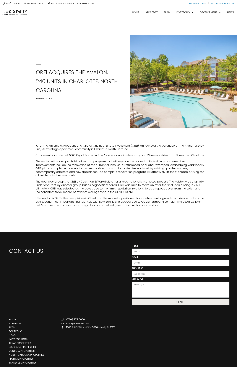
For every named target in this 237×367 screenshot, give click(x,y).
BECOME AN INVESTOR (222, 3)
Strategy (151, 12)
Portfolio (185, 12)
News (230, 12)
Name (135, 246)
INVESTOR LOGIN (197, 3)
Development (210, 12)
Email (135, 257)
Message (137, 279)
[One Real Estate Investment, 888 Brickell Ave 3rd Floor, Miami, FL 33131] (66, 279)
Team (167, 12)
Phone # (137, 268)
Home (135, 12)
